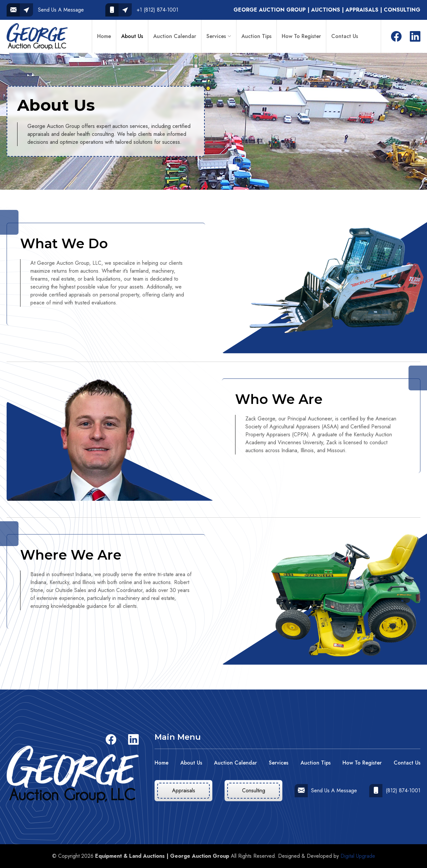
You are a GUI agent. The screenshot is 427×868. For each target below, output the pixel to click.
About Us (132, 36)
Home (104, 36)
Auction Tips (256, 36)
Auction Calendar (174, 36)
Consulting (253, 790)
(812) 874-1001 (394, 790)
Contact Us (344, 36)
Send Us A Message (326, 790)
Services (216, 36)
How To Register (301, 36)
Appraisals (183, 790)
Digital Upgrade (357, 856)
